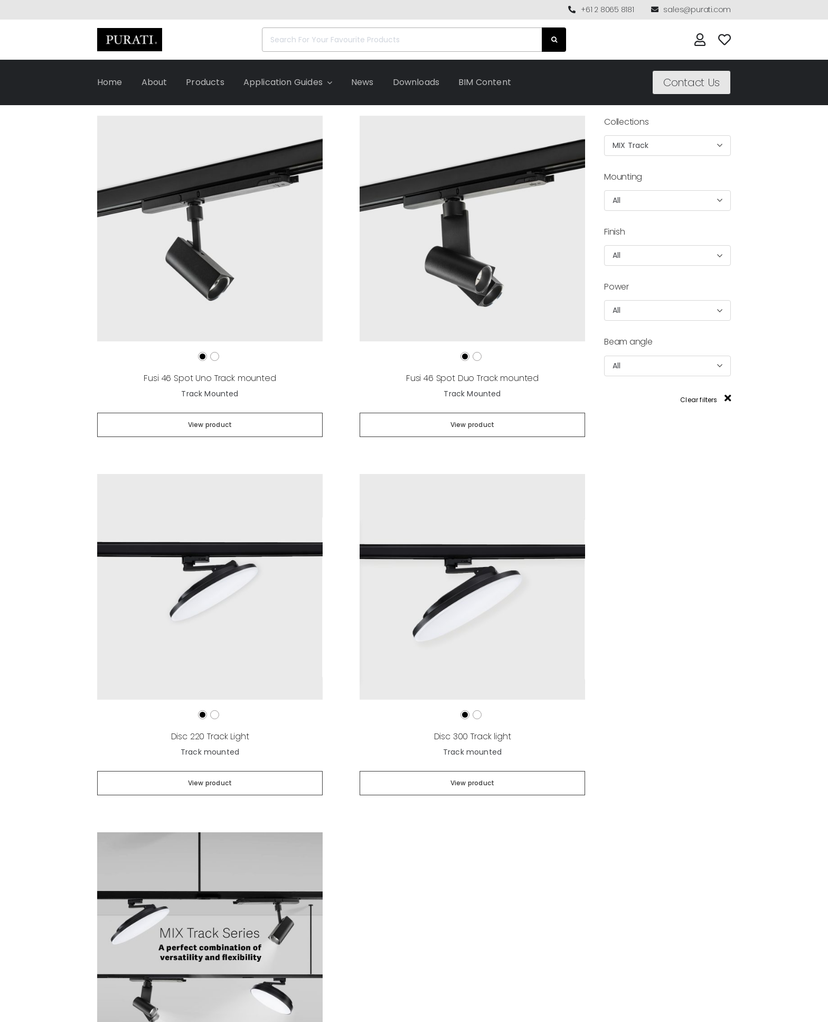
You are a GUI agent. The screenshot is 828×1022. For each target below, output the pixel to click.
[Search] (554, 39)
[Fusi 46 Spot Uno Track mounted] (210, 120)
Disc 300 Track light (472, 736)
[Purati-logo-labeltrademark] (129, 30)
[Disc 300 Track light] (472, 478)
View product (210, 424)
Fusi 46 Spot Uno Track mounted (210, 378)
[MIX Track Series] (210, 836)
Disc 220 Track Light (210, 736)
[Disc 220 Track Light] (210, 478)
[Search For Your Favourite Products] (402, 39)
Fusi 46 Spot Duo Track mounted (472, 378)
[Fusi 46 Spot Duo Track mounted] (472, 120)
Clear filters (705, 399)
